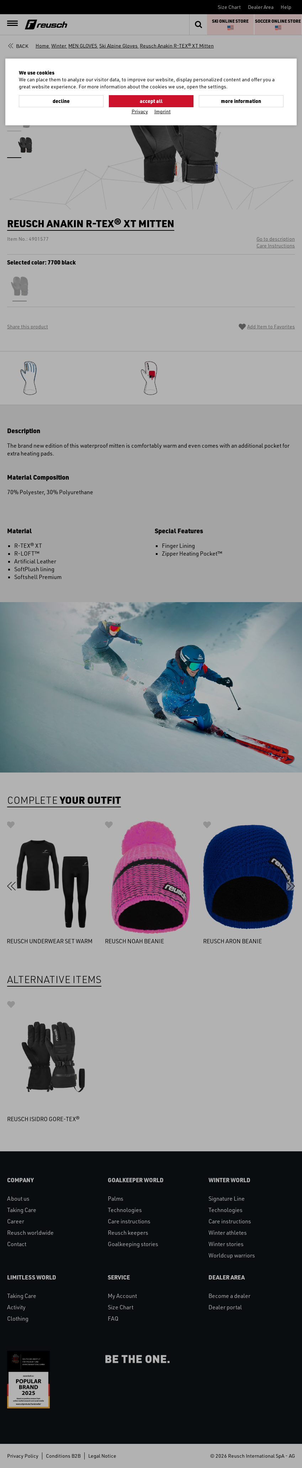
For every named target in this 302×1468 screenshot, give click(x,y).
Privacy (140, 111)
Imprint (162, 111)
